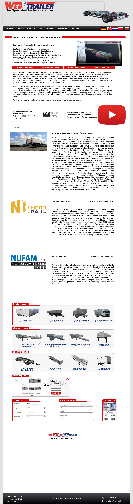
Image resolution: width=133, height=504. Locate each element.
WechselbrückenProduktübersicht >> (103, 345)
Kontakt (49, 28)
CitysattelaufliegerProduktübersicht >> (103, 369)
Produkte (31, 28)
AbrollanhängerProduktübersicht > (27, 369)
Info (40, 28)
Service (20, 28)
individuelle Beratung (28, 100)
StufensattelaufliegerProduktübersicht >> (79, 369)
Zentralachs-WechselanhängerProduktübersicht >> (80, 345)
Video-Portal (62, 28)
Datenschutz (77, 498)
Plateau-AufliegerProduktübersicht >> (55, 369)
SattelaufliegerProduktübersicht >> (26, 321)
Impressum (68, 498)
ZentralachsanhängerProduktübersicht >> (57, 321)
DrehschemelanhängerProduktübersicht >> (81, 321)
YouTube (75, 28)
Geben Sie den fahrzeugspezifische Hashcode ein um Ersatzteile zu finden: (56, 383)
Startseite (9, 28)
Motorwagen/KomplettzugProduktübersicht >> (103, 321)
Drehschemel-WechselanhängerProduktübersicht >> (55, 345)
